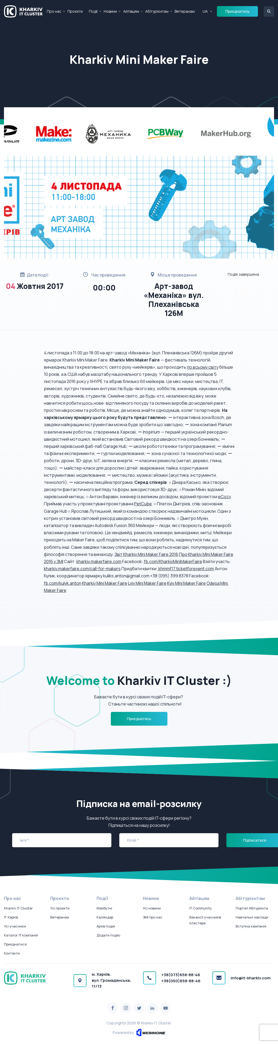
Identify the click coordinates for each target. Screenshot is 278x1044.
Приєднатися (15, 944)
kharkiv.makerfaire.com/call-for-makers (82, 569)
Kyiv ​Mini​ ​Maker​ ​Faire (186, 583)
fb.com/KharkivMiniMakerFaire (173, 561)
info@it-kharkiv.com (251, 978)
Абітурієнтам (156, 11)
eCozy (224, 496)
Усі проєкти (60, 908)
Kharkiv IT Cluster (18, 908)
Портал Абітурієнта (252, 908)
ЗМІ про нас (152, 917)
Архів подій (106, 926)
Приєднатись (237, 11)
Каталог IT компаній (21, 935)
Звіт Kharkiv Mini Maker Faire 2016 (146, 554)
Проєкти (75, 11)
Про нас (54, 11)
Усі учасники (15, 926)
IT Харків (11, 917)
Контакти (12, 953)
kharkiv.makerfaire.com (98, 561)
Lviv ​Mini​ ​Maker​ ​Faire (147, 583)
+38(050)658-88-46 (180, 981)
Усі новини (152, 908)
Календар (105, 917)
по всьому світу (202, 367)
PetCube (143, 504)
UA (205, 11)
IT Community (200, 908)
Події (93, 11)
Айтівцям (131, 11)
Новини (110, 11)
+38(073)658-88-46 (180, 975)
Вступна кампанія (251, 926)
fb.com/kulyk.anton (62, 583)
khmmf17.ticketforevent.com (186, 569)
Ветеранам (185, 11)
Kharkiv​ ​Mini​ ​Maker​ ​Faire (104, 583)
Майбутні (104, 908)
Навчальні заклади (252, 917)
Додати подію (108, 935)
